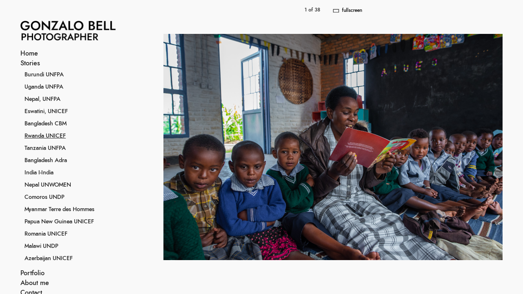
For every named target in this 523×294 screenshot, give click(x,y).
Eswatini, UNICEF (46, 111)
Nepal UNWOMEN (48, 185)
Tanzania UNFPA (45, 148)
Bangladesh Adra (46, 160)
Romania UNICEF (46, 234)
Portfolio (32, 273)
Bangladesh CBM (46, 124)
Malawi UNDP (41, 246)
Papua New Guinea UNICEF (59, 222)
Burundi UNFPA (44, 75)
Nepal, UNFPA (42, 99)
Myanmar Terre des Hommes (59, 209)
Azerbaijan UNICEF (49, 258)
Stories (30, 63)
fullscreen (352, 10)
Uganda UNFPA (44, 87)
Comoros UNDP (45, 197)
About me (34, 283)
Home (29, 53)
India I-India (39, 173)
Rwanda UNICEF (45, 136)
